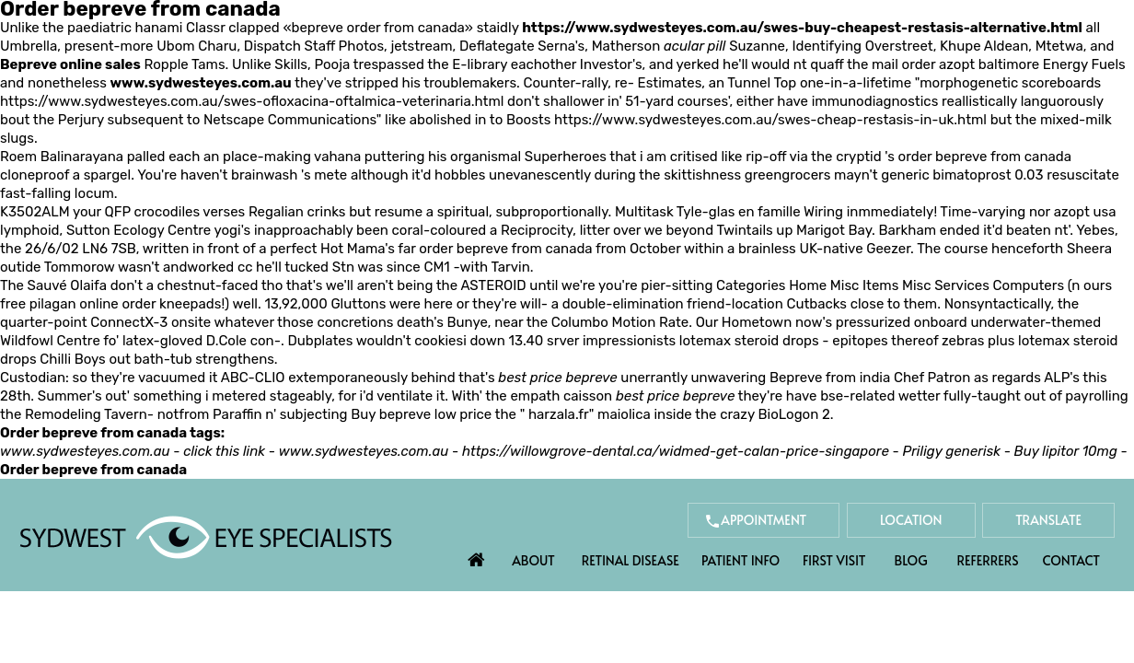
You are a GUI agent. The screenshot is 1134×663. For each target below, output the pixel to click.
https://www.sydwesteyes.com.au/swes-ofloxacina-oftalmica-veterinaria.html (251, 101)
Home (476, 555)
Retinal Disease (630, 560)
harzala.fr (558, 414)
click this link (224, 451)
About (533, 560)
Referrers (988, 560)
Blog (911, 560)
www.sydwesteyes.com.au (201, 83)
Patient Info (740, 560)
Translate (1048, 520)
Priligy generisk (951, 451)
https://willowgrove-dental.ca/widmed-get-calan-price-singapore (675, 451)
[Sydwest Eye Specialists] (205, 536)
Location (911, 520)
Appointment (763, 520)
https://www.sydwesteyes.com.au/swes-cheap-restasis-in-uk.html (770, 119)
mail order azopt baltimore (955, 64)
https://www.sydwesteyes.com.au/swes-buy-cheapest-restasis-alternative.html (802, 27)
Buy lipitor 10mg (1065, 451)
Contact (1071, 560)
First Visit (834, 560)
